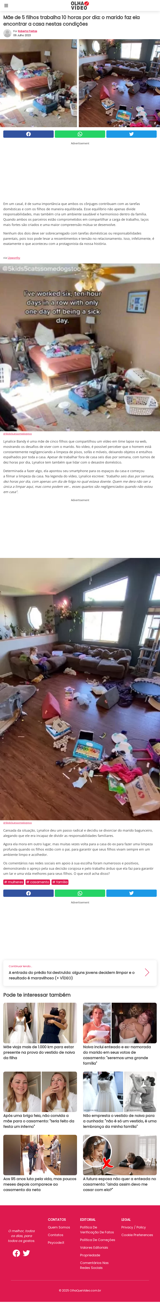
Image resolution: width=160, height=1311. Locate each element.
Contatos (55, 1235)
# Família (60, 882)
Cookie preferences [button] (137, 1235)
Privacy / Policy (133, 1227)
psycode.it (56, 1242)
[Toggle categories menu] (6, 5)
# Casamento (37, 882)
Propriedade (90, 1255)
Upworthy (14, 257)
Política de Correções (97, 1240)
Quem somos (59, 1227)
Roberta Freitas (27, 31)
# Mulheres (13, 882)
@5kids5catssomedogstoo (17, 433)
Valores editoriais (94, 1247)
